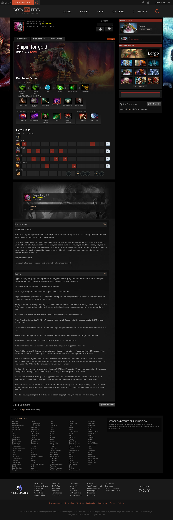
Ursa (89, 441)
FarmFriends (57, 493)
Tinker (90, 427)
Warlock (90, 452)
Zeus (89, 464)
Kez (32, 458)
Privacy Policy (69, 503)
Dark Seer (15, 460)
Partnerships (103, 503)
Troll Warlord (92, 433)
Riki (70, 435)
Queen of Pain (73, 431)
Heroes (84, 11)
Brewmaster (16, 443)
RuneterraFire (39, 495)
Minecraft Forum (76, 495)
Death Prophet (16, 468)
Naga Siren (53, 449)
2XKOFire (73, 491)
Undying (90, 439)
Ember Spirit (35, 433)
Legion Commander (37, 464)
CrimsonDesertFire (112, 491)
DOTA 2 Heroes (19, 418)
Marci (52, 433)
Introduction (33, 206)
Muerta (52, 447)
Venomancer (92, 445)
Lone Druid (53, 425)
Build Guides (22, 39)
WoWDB (90, 484)
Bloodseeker (16, 439)
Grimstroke (34, 441)
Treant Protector (93, 431)
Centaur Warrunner (18, 449)
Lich (32, 468)
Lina (51, 422)
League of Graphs (41, 486)
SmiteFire (56, 484)
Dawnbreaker (16, 464)
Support (113, 503)
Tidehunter (91, 424)
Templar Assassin (75, 470)
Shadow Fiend (73, 445)
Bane (13, 433)
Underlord (91, 437)
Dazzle (14, 466)
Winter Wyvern (93, 458)
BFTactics (73, 488)
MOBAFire (38, 484)
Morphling (53, 445)
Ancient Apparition (18, 425)
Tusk (89, 435)
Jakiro (33, 452)
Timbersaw (91, 425)
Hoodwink (34, 445)
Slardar (71, 452)
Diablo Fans (109, 484)
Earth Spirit (34, 427)
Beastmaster (16, 437)
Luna (51, 427)
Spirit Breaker (73, 462)
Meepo (52, 439)
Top (105, 224)
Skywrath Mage (74, 450)
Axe (13, 431)
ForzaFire (56, 495)
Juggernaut (34, 454)
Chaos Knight (16, 450)
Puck (70, 425)
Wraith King (92, 462)
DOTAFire (56, 486)
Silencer (71, 449)
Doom (33, 422)
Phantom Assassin (56, 468)
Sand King (72, 441)
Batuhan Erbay (47, 24)
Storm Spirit (73, 464)
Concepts (118, 11)
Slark (70, 454)
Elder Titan (34, 431)
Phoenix (71, 422)
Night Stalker (54, 454)
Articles (121, 503)
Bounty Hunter (16, 441)
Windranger (92, 456)
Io (31, 450)
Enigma (33, 437)
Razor (71, 433)
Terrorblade (91, 422)
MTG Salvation (75, 493)
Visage (90, 449)
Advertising (80, 503)
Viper (89, 447)
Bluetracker (91, 493)
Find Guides (145, 29)
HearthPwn (91, 495)
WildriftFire (38, 493)
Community (140, 11)
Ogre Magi (53, 458)
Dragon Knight (35, 424)
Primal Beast (73, 424)
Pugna (71, 429)
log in (24, 410)
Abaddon (15, 422)
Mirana (52, 441)
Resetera (55, 491)
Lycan (52, 429)
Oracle (52, 462)
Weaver (90, 454)
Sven (70, 466)
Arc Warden (16, 429)
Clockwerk (15, 456)
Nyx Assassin (54, 456)
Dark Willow (16, 462)
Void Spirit (91, 450)
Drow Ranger (35, 425)
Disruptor (15, 470)
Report (111, 39)
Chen (13, 452)
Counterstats (39, 491)
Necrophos (53, 452)
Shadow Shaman (74, 447)
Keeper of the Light (37, 456)
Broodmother (16, 447)
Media (100, 11)
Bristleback (15, 445)
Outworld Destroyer (56, 464)
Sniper (33, 52)
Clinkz (14, 454)
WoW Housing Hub (94, 486)
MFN (6, 2)
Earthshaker (35, 429)
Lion (51, 424)
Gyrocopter (34, 443)
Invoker (33, 449)
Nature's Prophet (55, 450)
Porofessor (38, 488)
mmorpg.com (92, 491)
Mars (51, 435)
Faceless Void (35, 439)
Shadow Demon (74, 443)
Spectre (71, 460)
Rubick (71, 439)
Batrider (14, 435)
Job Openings (91, 503)
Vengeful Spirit (92, 443)
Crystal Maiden (17, 458)
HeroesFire (74, 484)
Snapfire (71, 456)
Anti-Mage (15, 427)
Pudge (71, 427)
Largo (33, 462)
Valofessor (56, 488)
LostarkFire (74, 486)
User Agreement (55, 503)
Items (31, 209)
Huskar (33, 447)
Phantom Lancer (55, 470)
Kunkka (33, 460)
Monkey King (54, 443)
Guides (67, 11)
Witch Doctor (92, 460)
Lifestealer (34, 470)
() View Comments (107, 405)
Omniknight (53, 460)
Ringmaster (72, 437)
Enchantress (35, 435)
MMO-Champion (93, 488)
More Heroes (140, 86)
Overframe (109, 486)
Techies (71, 468)
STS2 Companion (112, 488)
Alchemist (15, 424)
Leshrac (33, 466)
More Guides (56, 39)
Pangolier (53, 466)
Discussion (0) (39, 39)
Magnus (52, 431)
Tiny (89, 429)
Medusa (52, 437)
